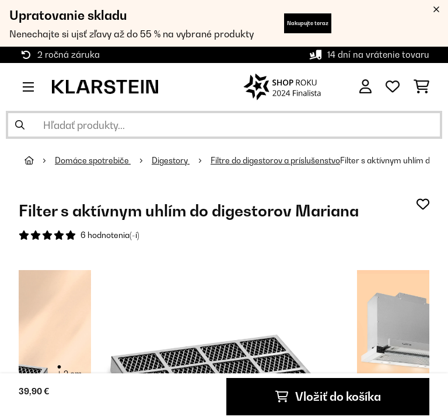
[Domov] (39, 160)
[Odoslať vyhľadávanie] (19, 125)
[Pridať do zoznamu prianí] (422, 204)
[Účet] (365, 86)
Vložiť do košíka (328, 397)
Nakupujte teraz (307, 23)
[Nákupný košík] (421, 86)
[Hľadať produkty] (224, 125)
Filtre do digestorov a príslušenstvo (275, 160)
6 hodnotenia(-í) (109, 235)
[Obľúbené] (393, 86)
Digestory (171, 160)
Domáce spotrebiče (93, 160)
